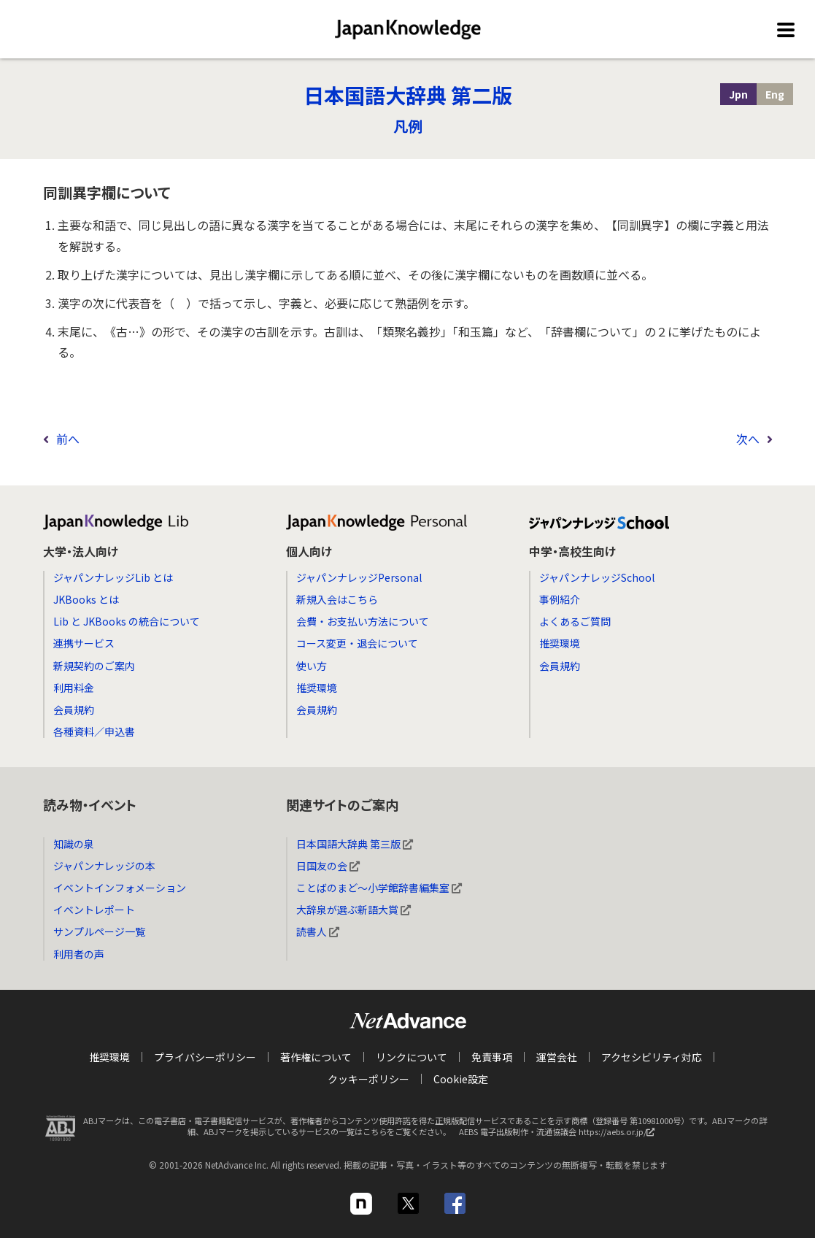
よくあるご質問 (575, 621)
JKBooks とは (86, 599)
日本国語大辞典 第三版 (354, 844)
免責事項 (491, 1057)
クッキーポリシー (368, 1079)
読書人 (317, 931)
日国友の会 (328, 865)
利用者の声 (78, 954)
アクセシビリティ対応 (651, 1057)
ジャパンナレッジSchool (596, 577)
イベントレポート (94, 909)
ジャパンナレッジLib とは (113, 577)
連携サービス (84, 643)
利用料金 (73, 687)
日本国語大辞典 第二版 (408, 94)
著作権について (316, 1057)
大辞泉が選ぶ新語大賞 (353, 909)
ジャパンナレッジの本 (104, 865)
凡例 (407, 126)
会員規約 (73, 709)
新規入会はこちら (337, 599)
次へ (748, 438)
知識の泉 (73, 844)
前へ (68, 438)
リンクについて (411, 1057)
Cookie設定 (460, 1079)
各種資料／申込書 (94, 731)
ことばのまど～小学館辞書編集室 (379, 887)
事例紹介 (559, 599)
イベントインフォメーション (119, 887)
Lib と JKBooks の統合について (126, 621)
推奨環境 (316, 687)
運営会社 (556, 1057)
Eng (774, 94)
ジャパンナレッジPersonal (359, 577)
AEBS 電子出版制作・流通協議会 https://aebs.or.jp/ (560, 1135)
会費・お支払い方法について (362, 621)
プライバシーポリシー (205, 1057)
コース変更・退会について (357, 643)
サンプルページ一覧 (99, 931)
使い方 (311, 665)
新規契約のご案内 (94, 665)
